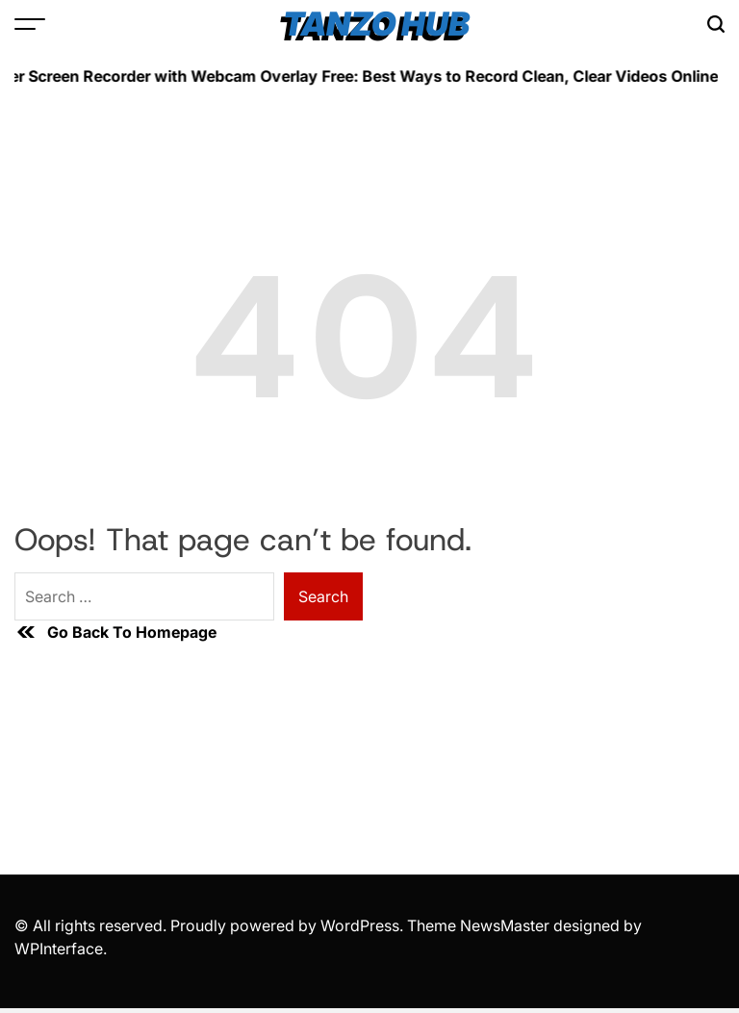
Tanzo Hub (376, 24)
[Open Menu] (29, 24)
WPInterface (58, 948)
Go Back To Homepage (115, 632)
